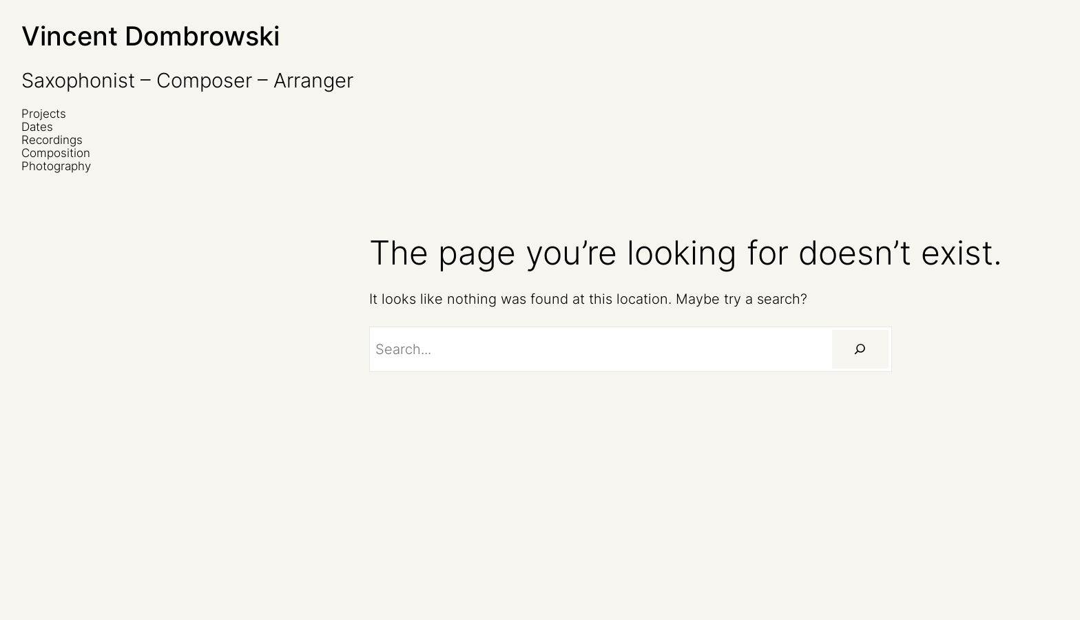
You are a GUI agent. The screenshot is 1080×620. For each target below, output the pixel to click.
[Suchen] (860, 349)
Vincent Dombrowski (150, 36)
